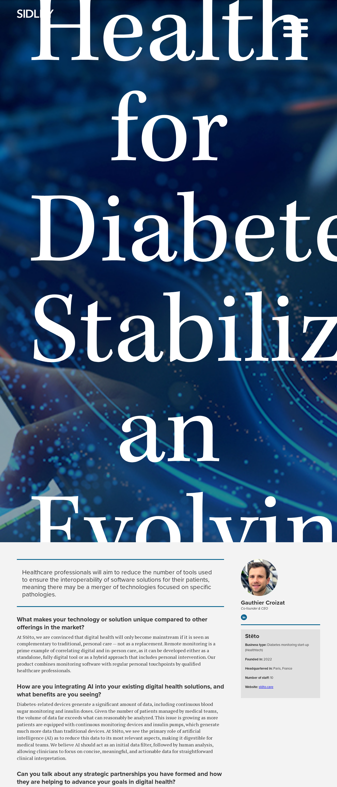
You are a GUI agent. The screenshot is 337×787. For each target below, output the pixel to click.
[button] (295, 28)
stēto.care (266, 686)
